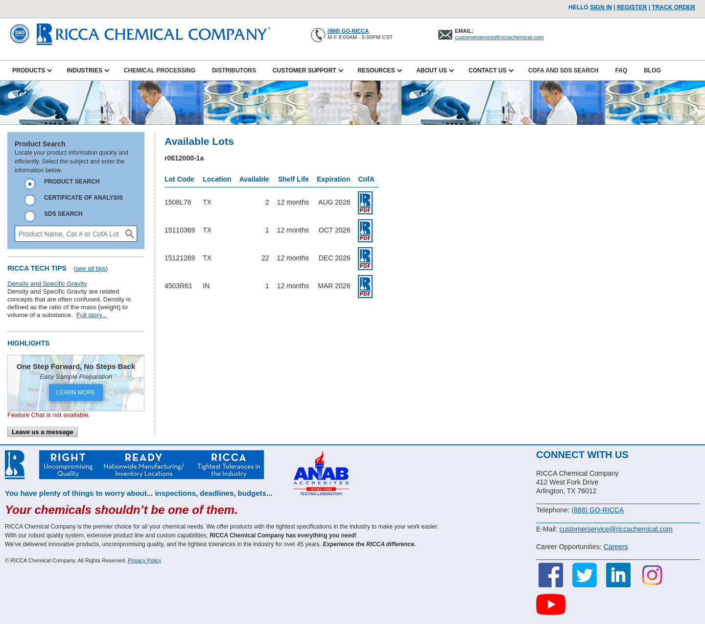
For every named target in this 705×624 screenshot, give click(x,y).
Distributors (234, 70)
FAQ (621, 70)
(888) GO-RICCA (348, 31)
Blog (652, 70)
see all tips (91, 268)
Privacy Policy (144, 560)
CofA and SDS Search (563, 70)
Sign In (601, 7)
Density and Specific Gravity (47, 283)
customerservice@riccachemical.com (499, 37)
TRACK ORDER (673, 7)
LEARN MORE (75, 392)
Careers (616, 547)
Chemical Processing (159, 70)
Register (632, 7)
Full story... (91, 315)
